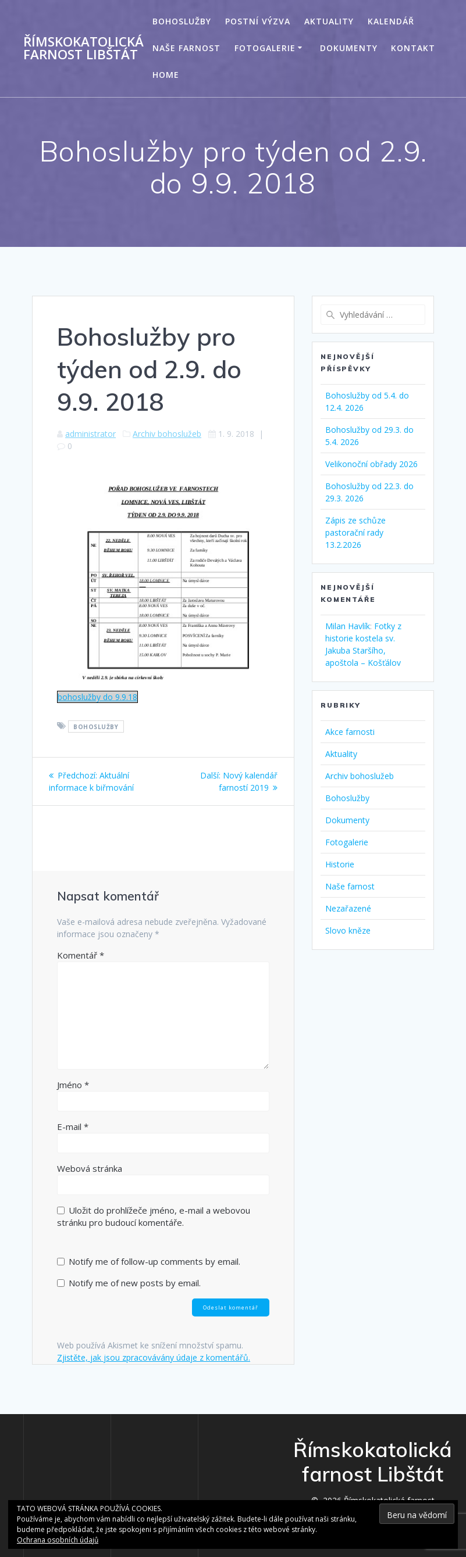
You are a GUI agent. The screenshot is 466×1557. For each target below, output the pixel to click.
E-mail (72, 1126)
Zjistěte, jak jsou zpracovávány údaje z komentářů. (153, 1357)
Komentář (80, 955)
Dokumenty (349, 47)
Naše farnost (186, 47)
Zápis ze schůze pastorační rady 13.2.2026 (355, 532)
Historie (339, 864)
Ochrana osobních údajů (57, 1540)
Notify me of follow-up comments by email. (154, 1261)
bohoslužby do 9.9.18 (97, 696)
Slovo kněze (348, 930)
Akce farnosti (350, 731)
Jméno (73, 1084)
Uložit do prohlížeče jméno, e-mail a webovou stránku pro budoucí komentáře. (153, 1216)
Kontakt (413, 47)
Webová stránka (89, 1168)
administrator (90, 433)
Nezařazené (348, 908)
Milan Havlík (347, 626)
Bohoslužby (181, 21)
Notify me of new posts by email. (135, 1283)
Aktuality (329, 21)
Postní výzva (257, 21)
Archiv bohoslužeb (167, 433)
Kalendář (391, 21)
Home (165, 74)
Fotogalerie (265, 47)
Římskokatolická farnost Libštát (83, 48)
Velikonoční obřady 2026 (371, 463)
